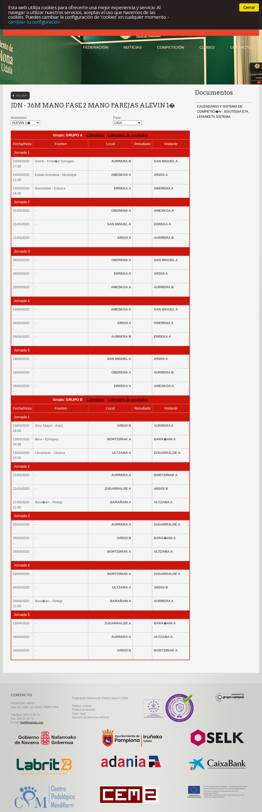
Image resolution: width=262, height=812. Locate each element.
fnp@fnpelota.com (31, 722)
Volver (21, 95)
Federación (95, 47)
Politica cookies (82, 705)
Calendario (95, 135)
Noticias (133, 47)
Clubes (207, 47)
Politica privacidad (83, 709)
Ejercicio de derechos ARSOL (90, 717)
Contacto (240, 47)
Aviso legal (79, 713)
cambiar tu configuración (34, 21)
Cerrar (249, 7)
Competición (170, 47)
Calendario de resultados (128, 135)
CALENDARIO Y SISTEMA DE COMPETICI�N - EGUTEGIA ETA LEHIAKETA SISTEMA (222, 111)
